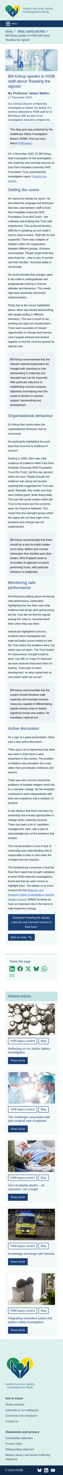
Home (9, 31)
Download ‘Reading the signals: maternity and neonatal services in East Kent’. (31, 922)
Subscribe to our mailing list (21, 1410)
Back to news (21, 937)
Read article (18, 1060)
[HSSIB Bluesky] (39, 1470)
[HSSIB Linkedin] (46, 1470)
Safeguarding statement (19, 1449)
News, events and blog (32, 31)
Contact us (11, 1421)
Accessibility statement (19, 1438)
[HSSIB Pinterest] (53, 1470)
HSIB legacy (24, 143)
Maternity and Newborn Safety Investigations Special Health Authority (31, 895)
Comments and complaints (21, 1415)
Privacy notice (13, 1443)
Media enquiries (14, 1404)
